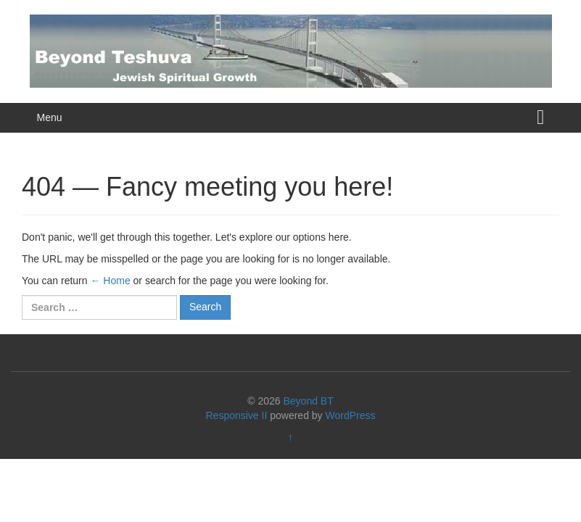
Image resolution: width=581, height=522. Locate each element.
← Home (110, 280)
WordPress (351, 415)
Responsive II (237, 415)
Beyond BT (308, 401)
